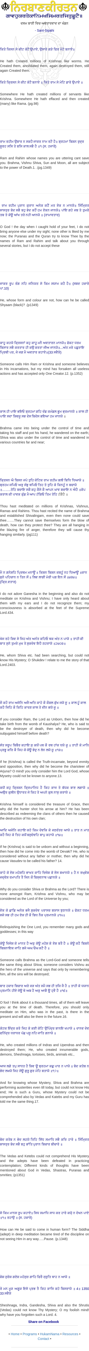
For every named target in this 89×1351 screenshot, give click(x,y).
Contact (43, 1339)
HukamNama (50, 1334)
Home (15, 1334)
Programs (30, 1334)
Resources (70, 1334)
